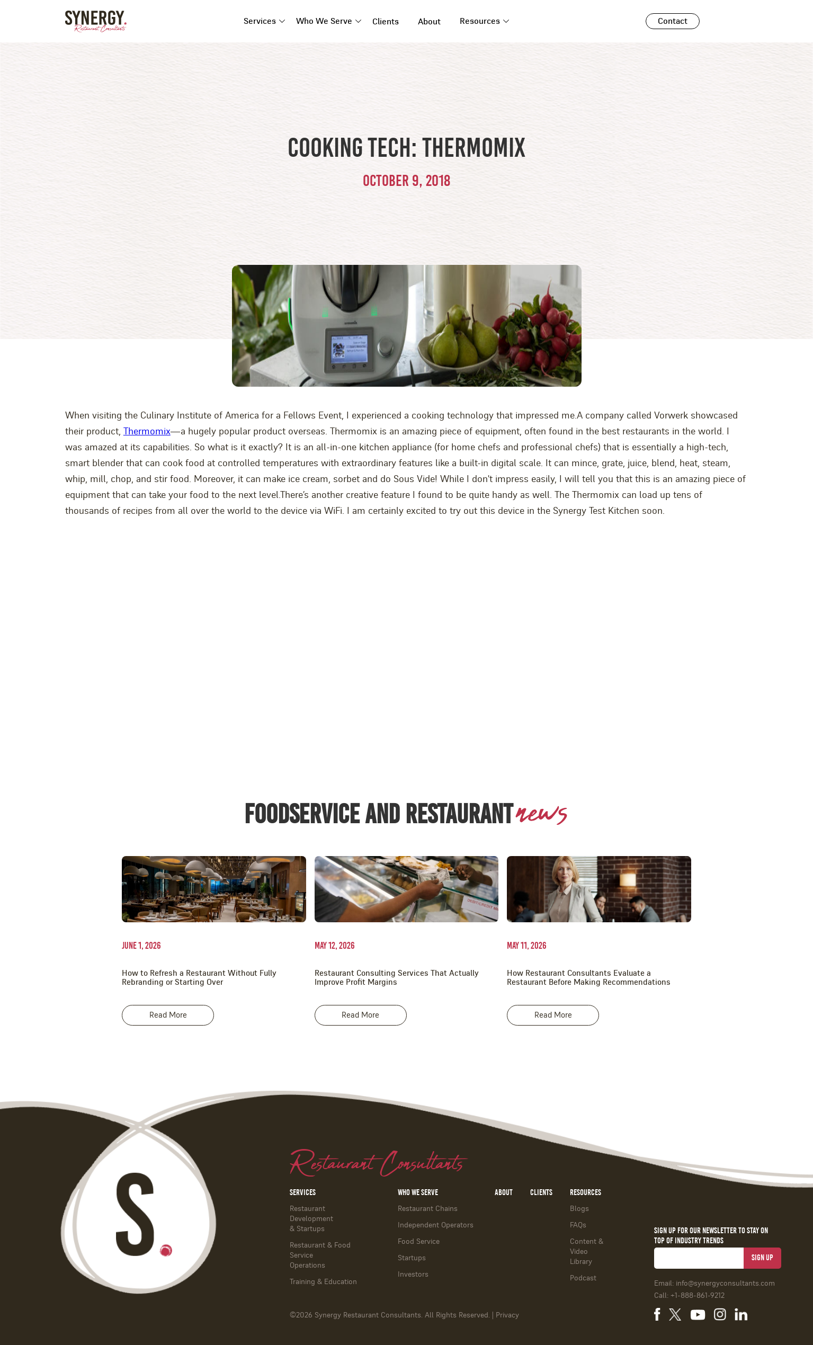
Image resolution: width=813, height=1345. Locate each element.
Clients (385, 21)
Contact (672, 21)
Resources (480, 21)
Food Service (419, 1241)
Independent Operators (435, 1225)
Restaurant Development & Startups (311, 1219)
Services (260, 21)
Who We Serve (324, 21)
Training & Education (323, 1282)
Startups (412, 1258)
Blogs (579, 1209)
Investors (413, 1274)
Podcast (583, 1278)
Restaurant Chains (428, 1209)
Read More (168, 1015)
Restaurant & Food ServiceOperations (320, 1255)
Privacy (507, 1315)
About (429, 21)
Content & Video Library (586, 1252)
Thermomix (147, 432)
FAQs (578, 1225)
